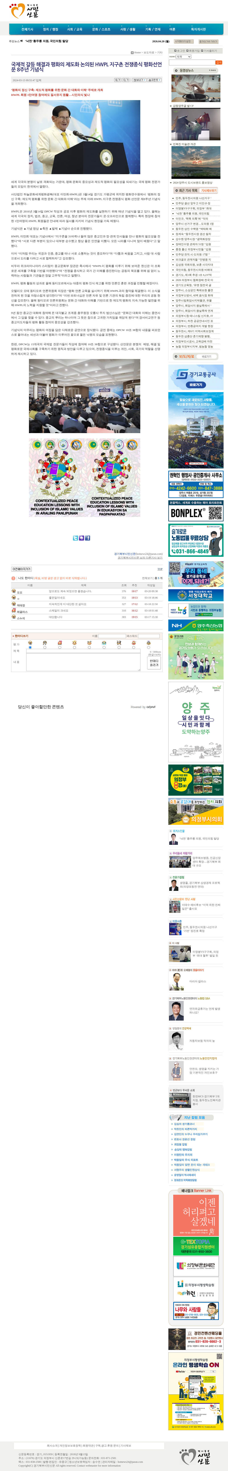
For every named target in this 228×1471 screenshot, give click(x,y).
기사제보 (125, 1445)
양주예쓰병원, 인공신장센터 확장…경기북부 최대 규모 (207, 861)
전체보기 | (152, 578)
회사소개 (52, 1445)
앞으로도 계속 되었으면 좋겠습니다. (70, 591)
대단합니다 (55, 617)
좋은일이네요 (57, 597)
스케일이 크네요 (58, 610)
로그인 (181, 50)
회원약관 (88, 1445)
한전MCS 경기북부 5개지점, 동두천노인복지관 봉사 (207, 1100)
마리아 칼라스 (197, 981)
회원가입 (194, 50)
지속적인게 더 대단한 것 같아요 (67, 604)
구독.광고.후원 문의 (107, 1445)
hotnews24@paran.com (149, 553)
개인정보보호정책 (70, 1445)
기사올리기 (210, 50)
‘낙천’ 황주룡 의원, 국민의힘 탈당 (199, 838)
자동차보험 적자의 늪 (202, 1040)
